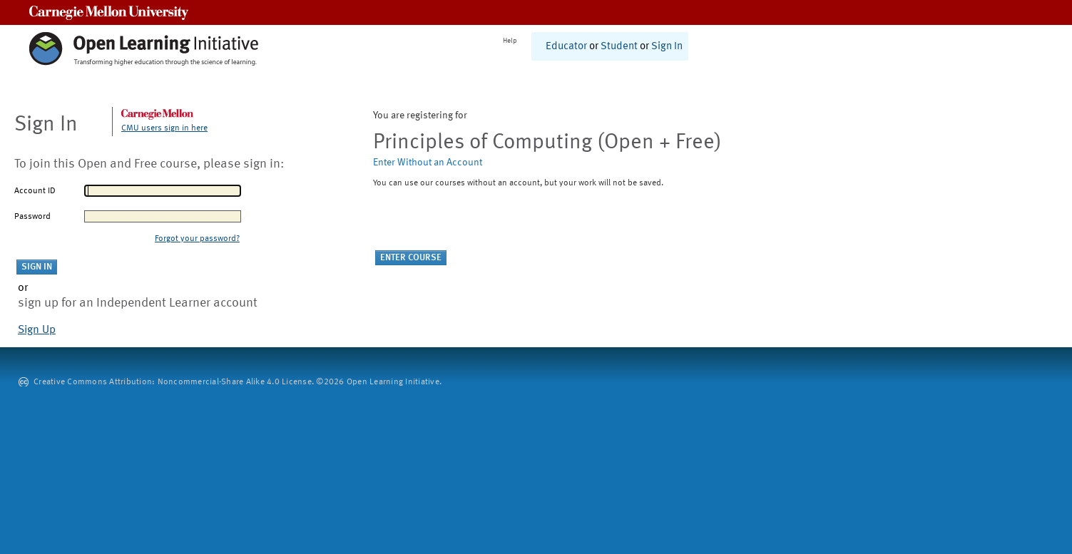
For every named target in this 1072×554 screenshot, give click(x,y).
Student (619, 46)
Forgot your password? (197, 239)
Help (510, 40)
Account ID (35, 191)
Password (32, 216)
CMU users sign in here (164, 128)
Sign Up (37, 330)
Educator (566, 46)
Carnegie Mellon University (109, 12)
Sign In (667, 46)
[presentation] (481, 222)
